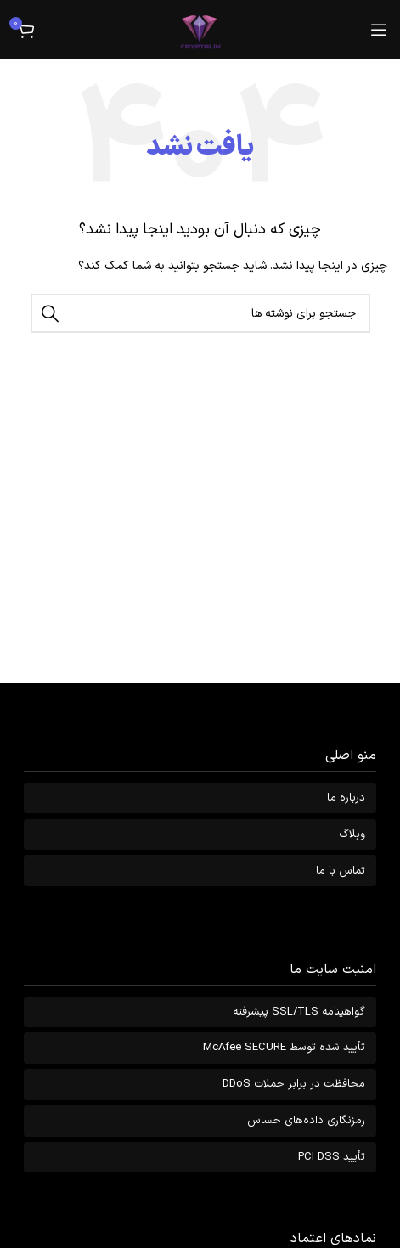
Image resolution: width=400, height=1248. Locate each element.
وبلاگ (352, 834)
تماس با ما (340, 871)
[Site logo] (200, 29)
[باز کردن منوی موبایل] (379, 30)
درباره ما (346, 798)
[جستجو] (200, 313)
